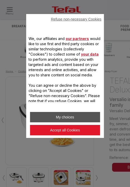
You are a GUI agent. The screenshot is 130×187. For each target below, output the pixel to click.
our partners (77, 38)
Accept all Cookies (65, 130)
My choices (65, 117)
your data (90, 54)
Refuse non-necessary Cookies (76, 19)
